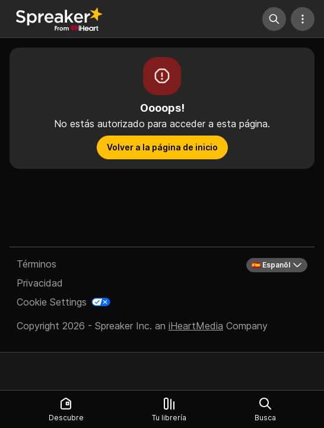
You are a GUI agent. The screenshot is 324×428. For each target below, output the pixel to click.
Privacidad (40, 283)
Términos (36, 264)
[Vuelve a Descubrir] (59, 19)
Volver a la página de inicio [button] (162, 147)
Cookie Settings (52, 302)
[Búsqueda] (274, 19)
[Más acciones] (303, 19)
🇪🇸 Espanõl (277, 265)
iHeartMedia (196, 326)
